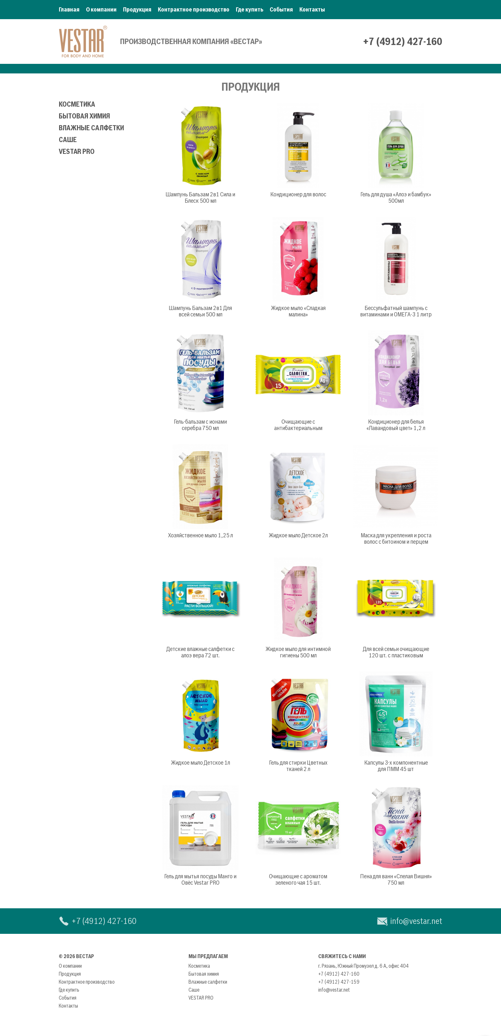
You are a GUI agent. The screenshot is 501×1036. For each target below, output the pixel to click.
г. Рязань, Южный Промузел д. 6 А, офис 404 (363, 966)
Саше (68, 139)
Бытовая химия (84, 116)
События (281, 9)
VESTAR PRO (77, 151)
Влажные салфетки (91, 128)
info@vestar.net (416, 921)
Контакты (312, 9)
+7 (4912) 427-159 (338, 982)
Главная (69, 9)
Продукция (137, 9)
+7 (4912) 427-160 (402, 41)
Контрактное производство (193, 9)
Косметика (77, 104)
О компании (101, 9)
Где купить (249, 9)
